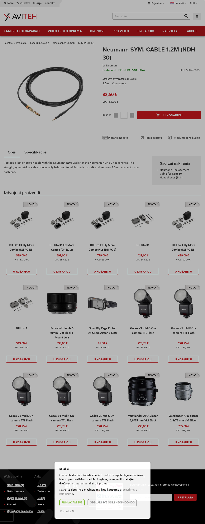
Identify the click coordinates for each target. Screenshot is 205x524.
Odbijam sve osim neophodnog (112, 502)
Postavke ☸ (67, 511)
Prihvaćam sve (72, 502)
